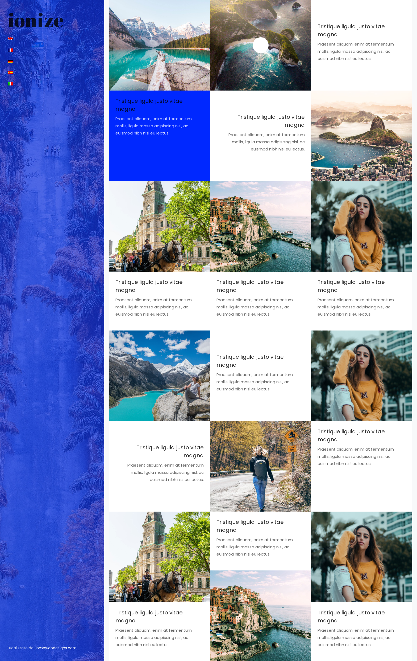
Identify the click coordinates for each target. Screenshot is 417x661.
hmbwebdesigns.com (56, 648)
